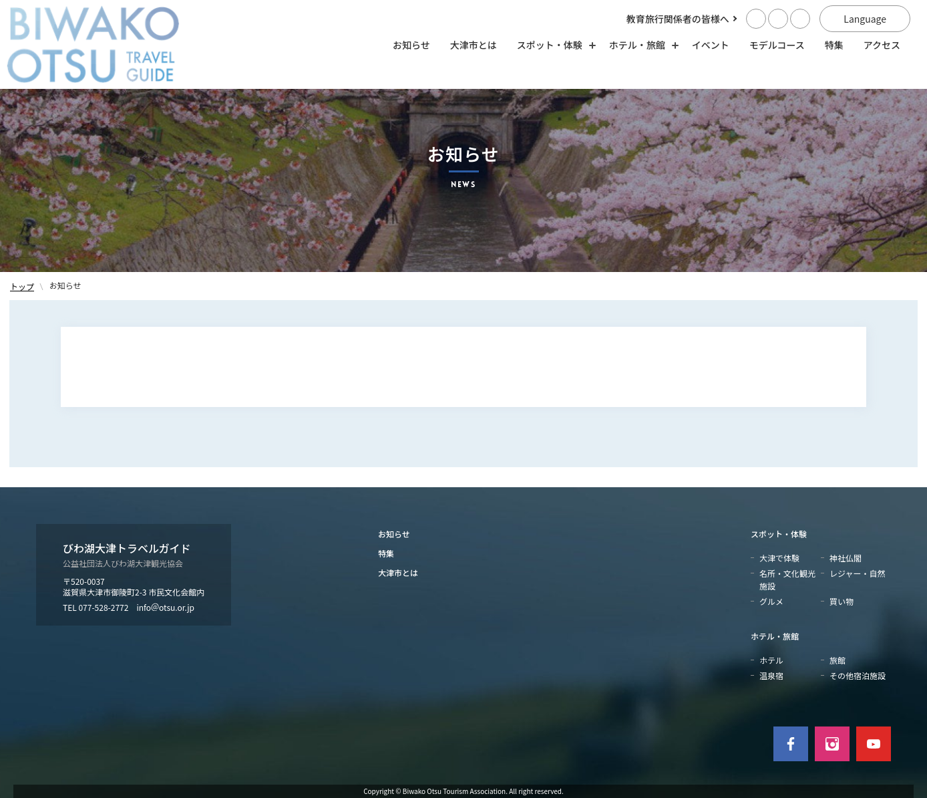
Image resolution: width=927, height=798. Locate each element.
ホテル (771, 660)
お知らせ (411, 44)
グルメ (771, 601)
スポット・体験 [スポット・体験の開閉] (553, 44)
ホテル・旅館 (775, 636)
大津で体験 (779, 557)
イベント (710, 44)
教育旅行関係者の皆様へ (677, 18)
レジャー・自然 (857, 573)
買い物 (841, 601)
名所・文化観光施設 (787, 579)
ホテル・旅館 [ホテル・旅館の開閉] (640, 44)
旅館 (837, 660)
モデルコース (777, 44)
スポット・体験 (779, 533)
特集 (834, 44)
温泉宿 (771, 675)
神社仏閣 (845, 557)
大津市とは (473, 44)
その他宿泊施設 (857, 675)
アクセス (882, 44)
